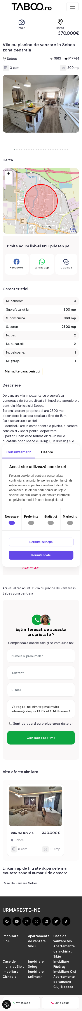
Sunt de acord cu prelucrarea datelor (41, 724)
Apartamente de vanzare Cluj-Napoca (64, 982)
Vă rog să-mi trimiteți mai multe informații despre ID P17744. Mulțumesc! (41, 709)
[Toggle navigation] (72, 6)
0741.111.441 (31, 568)
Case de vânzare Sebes (20, 883)
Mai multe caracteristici (22, 371)
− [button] (8, 180)
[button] (14, 149)
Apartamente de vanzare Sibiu (38, 941)
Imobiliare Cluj (64, 972)
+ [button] (8, 174)
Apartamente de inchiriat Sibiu (64, 951)
